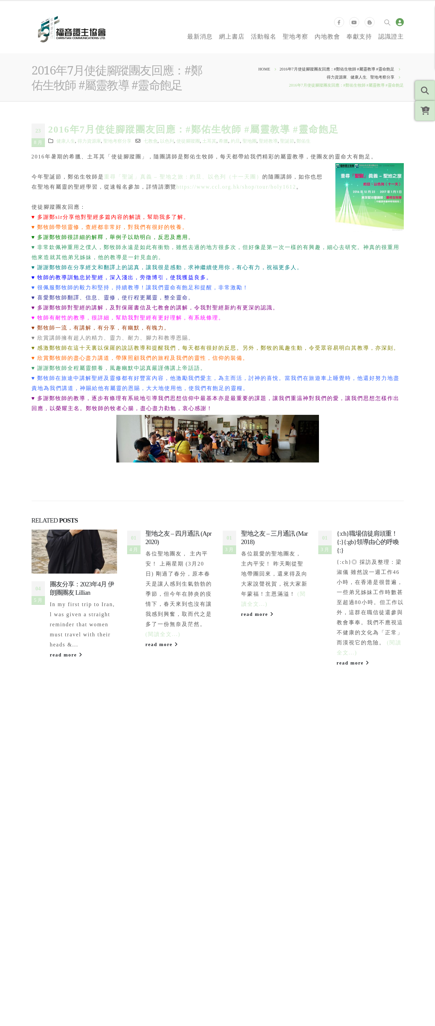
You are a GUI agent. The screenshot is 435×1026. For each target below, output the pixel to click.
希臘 (223, 141)
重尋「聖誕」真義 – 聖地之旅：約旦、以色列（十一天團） (183, 177)
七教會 (151, 141)
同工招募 (47, 842)
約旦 (235, 141)
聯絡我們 (47, 852)
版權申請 (143, 872)
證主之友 (143, 832)
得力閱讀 (334, 832)
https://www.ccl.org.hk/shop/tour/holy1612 (236, 187)
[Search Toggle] (387, 22)
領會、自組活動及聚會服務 (164, 862)
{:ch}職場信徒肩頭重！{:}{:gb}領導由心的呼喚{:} (368, 542)
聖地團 (249, 141)
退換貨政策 (145, 852)
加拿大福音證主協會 (252, 852)
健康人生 (65, 141)
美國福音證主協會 (249, 842)
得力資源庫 (89, 141)
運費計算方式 (148, 842)
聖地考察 (295, 36)
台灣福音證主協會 (249, 832)
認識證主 (391, 36)
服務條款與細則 (51, 911)
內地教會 (327, 36)
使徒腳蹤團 (188, 141)
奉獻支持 (359, 36)
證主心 (45, 832)
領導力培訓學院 (342, 822)
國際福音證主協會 (249, 822)
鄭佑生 (303, 141)
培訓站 (331, 852)
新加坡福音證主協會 (252, 862)
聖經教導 (268, 141)
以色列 (167, 141)
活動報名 (263, 36)
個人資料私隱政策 (95, 911)
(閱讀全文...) (163, 634)
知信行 (331, 842)
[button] (212, 756)
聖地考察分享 (117, 141)
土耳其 (209, 141)
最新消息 (200, 36)
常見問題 (143, 822)
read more (66, 654)
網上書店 (231, 36)
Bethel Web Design (378, 911)
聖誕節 (287, 141)
